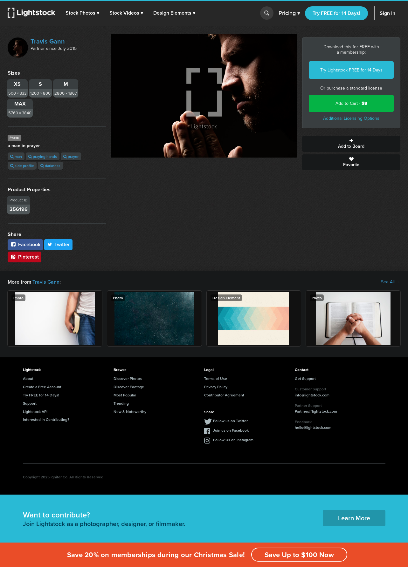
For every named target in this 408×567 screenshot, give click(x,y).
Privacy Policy (215, 386)
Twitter (58, 244)
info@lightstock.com (312, 395)
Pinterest (24, 256)
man (16, 156)
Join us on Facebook (231, 430)
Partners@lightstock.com (316, 411)
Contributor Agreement (224, 395)
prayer (71, 156)
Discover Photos (128, 378)
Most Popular (125, 395)
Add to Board (351, 143)
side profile (22, 165)
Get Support (305, 378)
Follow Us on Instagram (233, 439)
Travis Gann (48, 41)
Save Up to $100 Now (299, 555)
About (28, 378)
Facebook (25, 244)
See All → (390, 282)
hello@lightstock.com (313, 427)
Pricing (289, 13)
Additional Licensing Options (351, 118)
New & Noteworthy (130, 411)
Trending (121, 403)
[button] (82, 13)
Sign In (387, 13)
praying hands (42, 156)
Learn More (354, 518)
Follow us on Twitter (230, 420)
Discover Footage (129, 386)
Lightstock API (35, 411)
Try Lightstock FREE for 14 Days (351, 70)
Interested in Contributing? (46, 419)
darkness (50, 165)
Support (30, 403)
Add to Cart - (351, 103)
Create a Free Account (42, 386)
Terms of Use (215, 378)
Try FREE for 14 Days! (336, 13)
